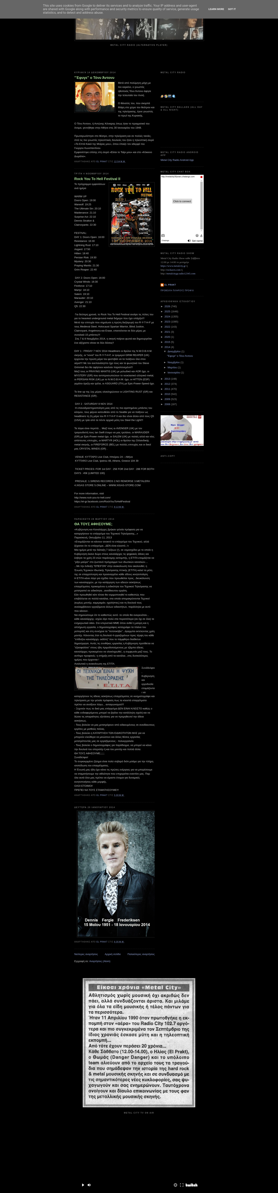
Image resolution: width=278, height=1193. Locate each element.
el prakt (170, 285)
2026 (167, 306)
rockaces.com (174, 269)
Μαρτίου (173, 367)
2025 (167, 311)
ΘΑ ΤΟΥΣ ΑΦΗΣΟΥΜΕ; (93, 524)
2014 (167, 347)
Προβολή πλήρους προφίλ (177, 290)
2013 (167, 378)
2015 (167, 342)
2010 (167, 394)
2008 (167, 404)
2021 (167, 331)
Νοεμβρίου (174, 362)
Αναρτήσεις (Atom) (99, 961)
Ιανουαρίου (174, 372)
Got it (232, 9)
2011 (167, 388)
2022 (167, 326)
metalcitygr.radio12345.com (181, 273)
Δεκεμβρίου (174, 351)
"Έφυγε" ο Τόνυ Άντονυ (94, 78)
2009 (167, 399)
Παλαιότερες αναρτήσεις (141, 954)
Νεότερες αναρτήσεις (86, 954)
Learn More (216, 9)
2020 (167, 336)
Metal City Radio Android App (177, 160)
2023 (167, 321)
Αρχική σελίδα (113, 954)
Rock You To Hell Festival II (97, 179)
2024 (167, 316)
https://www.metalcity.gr (173, 265)
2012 (167, 383)
